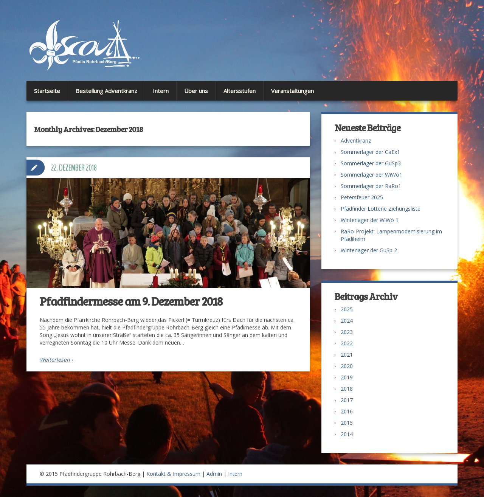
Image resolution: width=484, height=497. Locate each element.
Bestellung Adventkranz (106, 91)
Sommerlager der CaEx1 (370, 151)
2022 (347, 343)
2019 (347, 377)
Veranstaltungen (292, 91)
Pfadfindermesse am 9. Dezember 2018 (131, 301)
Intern (161, 91)
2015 (347, 422)
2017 (347, 400)
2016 (347, 411)
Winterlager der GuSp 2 (369, 250)
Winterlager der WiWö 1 (370, 220)
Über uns (196, 91)
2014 (347, 434)
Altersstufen (239, 91)
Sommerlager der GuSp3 (371, 163)
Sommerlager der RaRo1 (371, 185)
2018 (347, 388)
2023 (347, 331)
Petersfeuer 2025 (362, 197)
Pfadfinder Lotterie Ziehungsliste (380, 208)
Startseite (47, 91)
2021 (347, 354)
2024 (347, 320)
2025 (347, 309)
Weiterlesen (55, 359)
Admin (214, 473)
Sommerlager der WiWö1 (371, 174)
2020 (347, 366)
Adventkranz (356, 140)
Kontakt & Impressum (173, 473)
